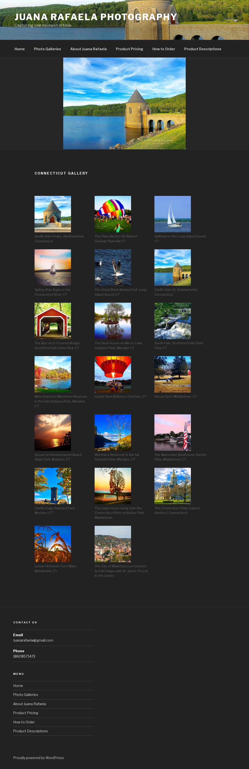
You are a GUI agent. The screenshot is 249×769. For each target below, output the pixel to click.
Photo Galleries (47, 49)
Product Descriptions (202, 49)
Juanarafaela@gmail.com (33, 640)
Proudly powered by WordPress (38, 758)
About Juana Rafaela (88, 49)
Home (20, 49)
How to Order (163, 49)
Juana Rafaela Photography (96, 17)
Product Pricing (129, 49)
